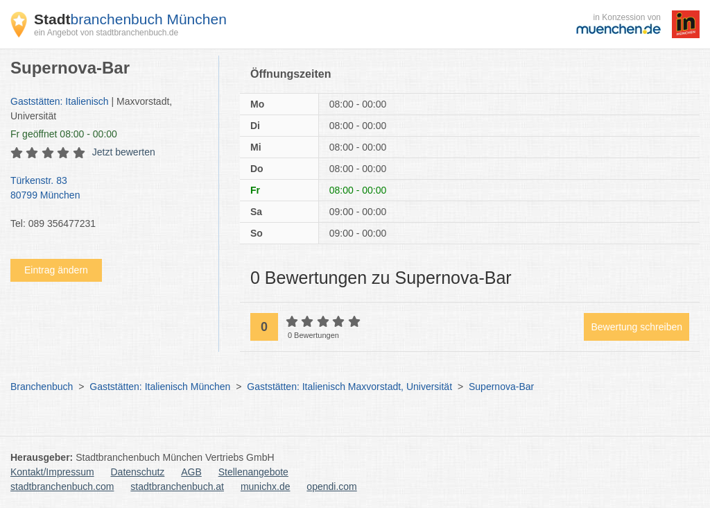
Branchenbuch (41, 386)
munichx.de (266, 486)
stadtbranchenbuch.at (177, 486)
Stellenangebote (253, 471)
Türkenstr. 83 (107, 189)
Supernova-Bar (501, 386)
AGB (191, 471)
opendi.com (331, 486)
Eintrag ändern (56, 270)
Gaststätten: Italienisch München (159, 386)
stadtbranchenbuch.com (62, 486)
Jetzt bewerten (123, 152)
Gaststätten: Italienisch (59, 101)
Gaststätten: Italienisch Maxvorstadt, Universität (349, 386)
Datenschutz (138, 471)
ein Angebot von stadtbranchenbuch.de (106, 32)
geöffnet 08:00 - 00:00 (63, 133)
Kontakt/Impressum (52, 471)
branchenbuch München (130, 19)
